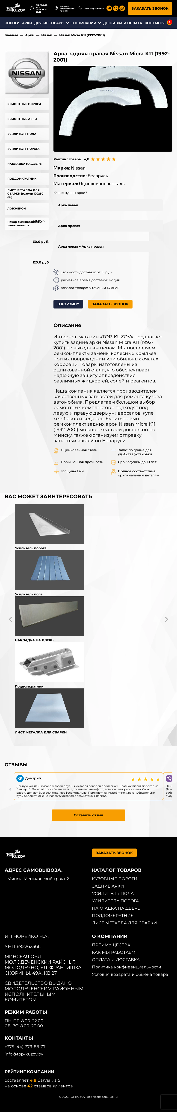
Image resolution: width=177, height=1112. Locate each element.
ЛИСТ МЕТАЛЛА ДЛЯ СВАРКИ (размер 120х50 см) (25, 193)
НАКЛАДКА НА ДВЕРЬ (24, 163)
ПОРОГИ (12, 23)
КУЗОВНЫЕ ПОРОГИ (114, 878)
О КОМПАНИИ (83, 23)
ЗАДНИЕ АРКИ (108, 886)
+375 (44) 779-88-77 (94, 8)
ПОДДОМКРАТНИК (21, 178)
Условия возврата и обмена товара (130, 974)
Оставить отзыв (88, 815)
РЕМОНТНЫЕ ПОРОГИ (24, 104)
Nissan (46, 35)
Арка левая (68, 205)
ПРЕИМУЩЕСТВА (111, 945)
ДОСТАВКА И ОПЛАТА (122, 23)
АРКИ (27, 23)
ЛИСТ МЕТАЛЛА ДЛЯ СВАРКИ (124, 922)
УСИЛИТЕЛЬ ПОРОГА (23, 148)
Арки (29, 35)
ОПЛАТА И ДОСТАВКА (116, 959)
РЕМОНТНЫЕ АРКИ (22, 119)
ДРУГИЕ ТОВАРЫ (49, 23)
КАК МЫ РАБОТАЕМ (113, 952)
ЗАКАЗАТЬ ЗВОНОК (150, 8)
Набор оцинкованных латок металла (23, 223)
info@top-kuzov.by (24, 1054)
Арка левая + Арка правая (81, 246)
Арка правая (69, 226)
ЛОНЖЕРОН (16, 208)
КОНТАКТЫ (155, 23)
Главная (11, 35)
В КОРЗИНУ (68, 304)
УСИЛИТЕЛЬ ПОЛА (21, 134)
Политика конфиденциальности (126, 967)
